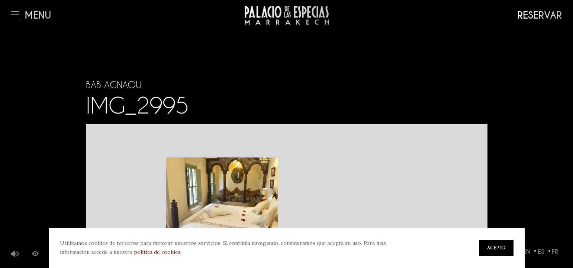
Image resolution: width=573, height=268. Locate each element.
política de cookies (157, 252)
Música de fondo (14, 254)
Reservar (539, 15)
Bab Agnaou (114, 84)
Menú (31, 15)
